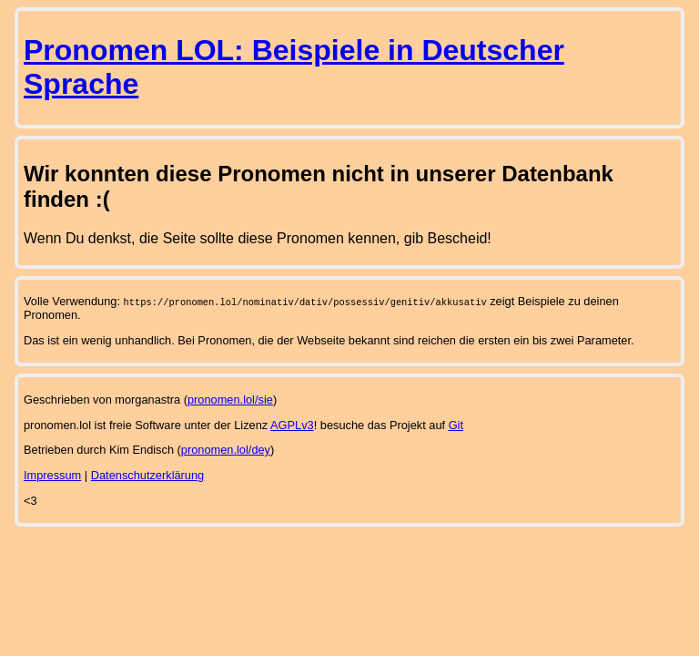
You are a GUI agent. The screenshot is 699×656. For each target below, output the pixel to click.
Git (456, 425)
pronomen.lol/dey (225, 449)
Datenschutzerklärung (147, 475)
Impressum (52, 475)
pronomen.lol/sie (230, 399)
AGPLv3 (292, 425)
